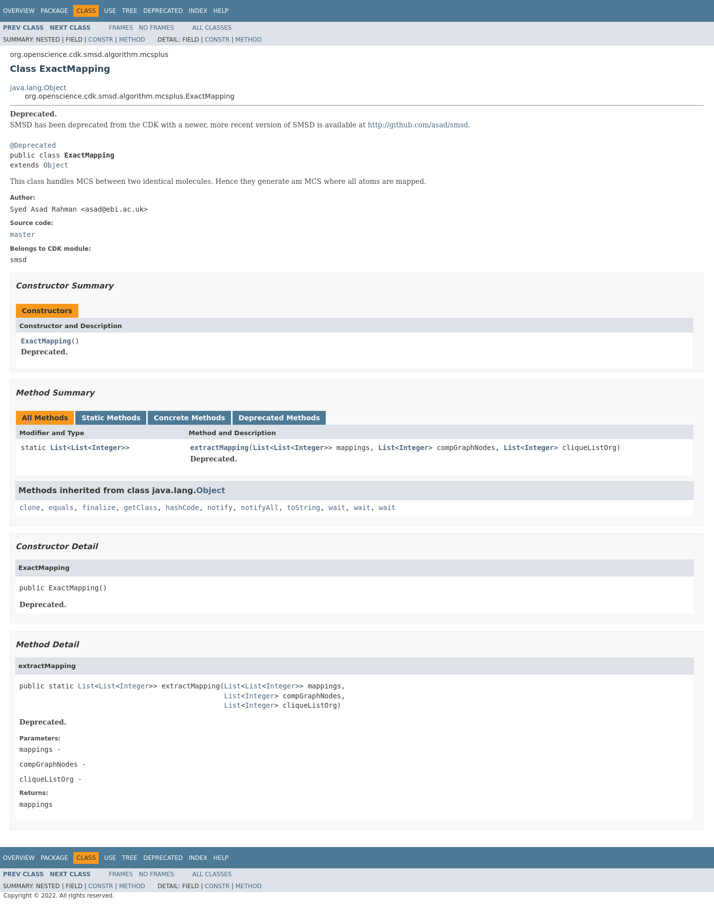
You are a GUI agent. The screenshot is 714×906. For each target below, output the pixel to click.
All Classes (212, 27)
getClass (140, 507)
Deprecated (163, 10)
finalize (98, 507)
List (58, 448)
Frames (121, 27)
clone (29, 507)
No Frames (156, 27)
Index (198, 10)
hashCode (182, 507)
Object (55, 165)
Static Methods (110, 418)
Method (132, 39)
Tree (129, 10)
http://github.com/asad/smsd (418, 125)
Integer (106, 448)
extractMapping (219, 448)
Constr (100, 39)
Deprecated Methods (279, 418)
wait (337, 507)
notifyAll (260, 507)
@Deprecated (33, 145)
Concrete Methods (189, 418)
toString (303, 507)
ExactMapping (46, 341)
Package (54, 10)
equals (61, 507)
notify (220, 507)
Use (110, 10)
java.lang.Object (38, 88)
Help (221, 10)
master (22, 234)
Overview (19, 10)
